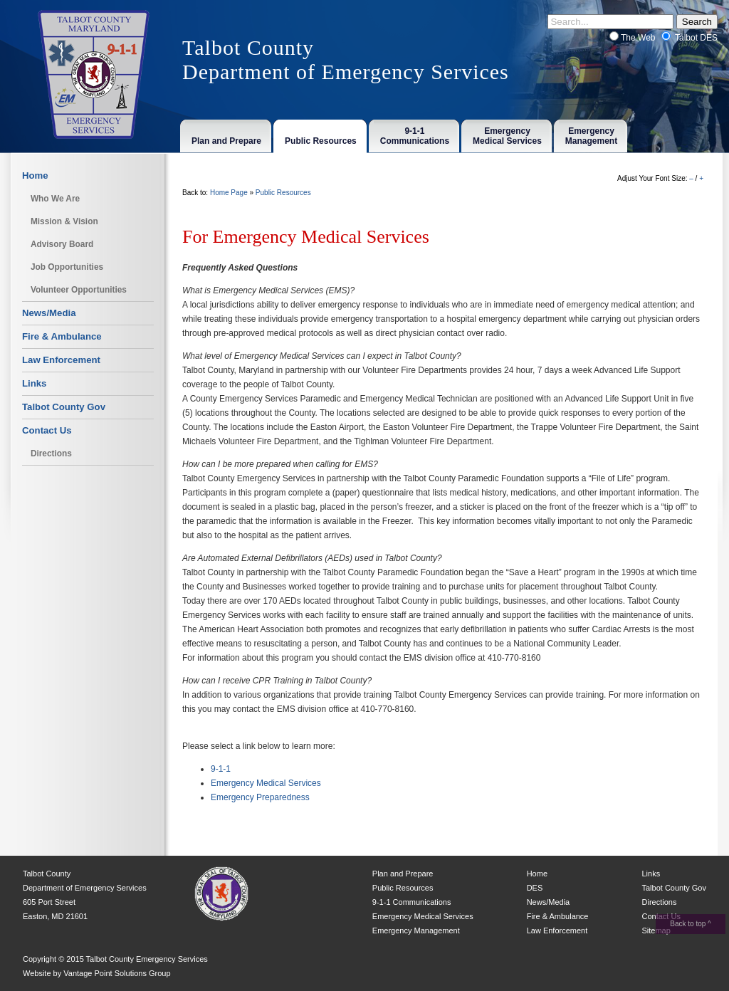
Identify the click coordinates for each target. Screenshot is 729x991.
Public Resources (283, 192)
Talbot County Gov (63, 407)
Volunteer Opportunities (79, 290)
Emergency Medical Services (266, 783)
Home (35, 175)
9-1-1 (221, 769)
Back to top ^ (690, 924)
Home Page (229, 192)
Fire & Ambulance (62, 336)
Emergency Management (416, 930)
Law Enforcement (61, 360)
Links (34, 383)
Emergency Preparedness (260, 797)
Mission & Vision (64, 221)
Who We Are (55, 199)
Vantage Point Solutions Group (116, 973)
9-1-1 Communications (411, 902)
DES (535, 887)
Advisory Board (62, 244)
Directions (51, 453)
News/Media (49, 313)
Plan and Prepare (403, 873)
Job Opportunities (67, 267)
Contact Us (47, 430)
